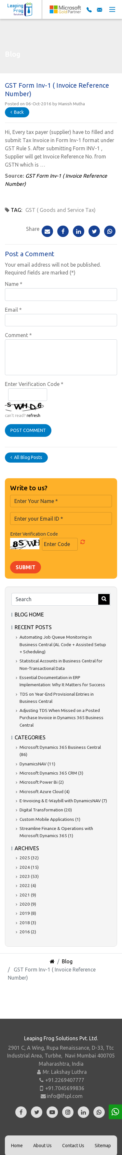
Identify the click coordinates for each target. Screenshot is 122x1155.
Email (13, 310)
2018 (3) (28, 922)
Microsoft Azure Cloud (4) (45, 791)
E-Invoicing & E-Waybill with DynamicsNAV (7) (63, 800)
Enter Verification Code (34, 384)
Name (13, 284)
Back (17, 112)
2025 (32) (29, 857)
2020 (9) (28, 904)
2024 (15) (29, 867)
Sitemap (103, 1145)
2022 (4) (28, 885)
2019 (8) (28, 913)
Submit (25, 567)
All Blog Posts (26, 457)
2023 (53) (29, 876)
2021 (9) (28, 894)
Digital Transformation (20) (46, 809)
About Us (42, 1145)
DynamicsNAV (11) (37, 763)
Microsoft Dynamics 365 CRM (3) (51, 773)
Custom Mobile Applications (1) (50, 819)
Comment (18, 335)
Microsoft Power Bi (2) (42, 782)
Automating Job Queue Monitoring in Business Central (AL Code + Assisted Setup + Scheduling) (63, 644)
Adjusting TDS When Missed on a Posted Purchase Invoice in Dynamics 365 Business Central (61, 718)
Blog (67, 961)
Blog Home (29, 614)
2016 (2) (28, 931)
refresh (33, 415)
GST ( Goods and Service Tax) (60, 210)
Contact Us (73, 1145)
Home (17, 1145)
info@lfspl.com (65, 1096)
